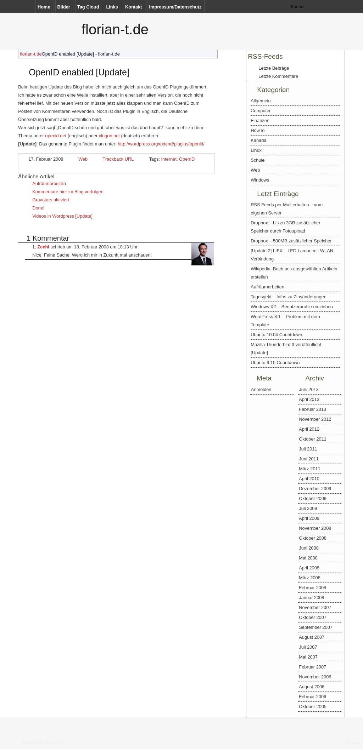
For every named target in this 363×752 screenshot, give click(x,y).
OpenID (187, 159)
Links (112, 7)
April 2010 (309, 478)
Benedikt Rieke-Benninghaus (42, 742)
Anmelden (261, 389)
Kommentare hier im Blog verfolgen (68, 191)
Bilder (63, 7)
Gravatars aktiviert (50, 199)
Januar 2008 (311, 597)
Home (44, 7)
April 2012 (309, 429)
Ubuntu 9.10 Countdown (275, 362)
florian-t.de (115, 29)
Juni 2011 (309, 458)
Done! (38, 208)
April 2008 (309, 567)
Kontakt (133, 7)
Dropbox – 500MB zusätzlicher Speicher (291, 240)
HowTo (257, 130)
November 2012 (315, 419)
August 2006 (311, 686)
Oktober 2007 (312, 617)
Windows (260, 180)
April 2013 (309, 399)
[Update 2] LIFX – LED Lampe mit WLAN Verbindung (292, 255)
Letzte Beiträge (273, 68)
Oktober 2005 (312, 706)
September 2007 (316, 627)
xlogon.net (109, 135)
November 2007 (315, 607)
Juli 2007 (308, 647)
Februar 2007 (312, 667)
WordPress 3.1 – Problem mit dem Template (285, 320)
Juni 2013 (309, 389)
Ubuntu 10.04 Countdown (276, 334)
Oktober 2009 (312, 498)
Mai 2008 (308, 558)
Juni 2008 (309, 548)
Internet (169, 159)
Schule (257, 160)
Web (83, 159)
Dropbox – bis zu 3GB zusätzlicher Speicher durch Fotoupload (285, 227)
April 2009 (309, 518)
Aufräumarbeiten (49, 183)
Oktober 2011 (312, 439)
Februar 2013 (312, 409)
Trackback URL (118, 159)
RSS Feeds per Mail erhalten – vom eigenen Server (287, 209)
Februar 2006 (312, 696)
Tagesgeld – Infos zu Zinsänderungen (288, 296)
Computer (260, 110)
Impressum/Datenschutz (175, 7)
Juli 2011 (308, 449)
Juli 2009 (308, 508)
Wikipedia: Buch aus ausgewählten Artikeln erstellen (294, 273)
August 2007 (311, 637)
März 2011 (309, 468)
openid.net (55, 135)
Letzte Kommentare (278, 76)
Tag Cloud (88, 7)
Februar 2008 (312, 587)
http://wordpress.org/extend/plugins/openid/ (161, 144)
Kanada (258, 140)
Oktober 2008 (312, 538)
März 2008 (309, 577)
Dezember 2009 (315, 488)
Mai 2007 (308, 657)
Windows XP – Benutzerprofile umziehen (292, 306)
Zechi (43, 246)
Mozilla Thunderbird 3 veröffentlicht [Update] (286, 348)
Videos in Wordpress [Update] (62, 216)
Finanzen (260, 120)
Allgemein (260, 100)
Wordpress (353, 742)
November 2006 (315, 676)
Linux (256, 150)
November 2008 (315, 528)
